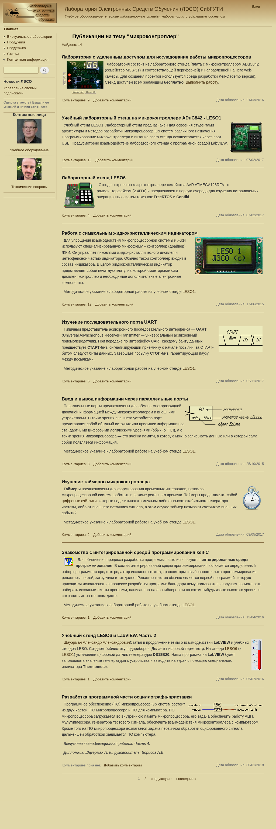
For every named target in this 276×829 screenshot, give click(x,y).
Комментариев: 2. (76, 535)
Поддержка (16, 48)
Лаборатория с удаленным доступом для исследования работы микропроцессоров (156, 57)
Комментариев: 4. (76, 215)
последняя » (186, 779)
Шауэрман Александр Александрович (97, 642)
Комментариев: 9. (76, 100)
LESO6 (231, 648)
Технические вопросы (29, 187)
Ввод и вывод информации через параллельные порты (125, 399)
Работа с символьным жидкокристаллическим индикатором (130, 233)
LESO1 (188, 291)
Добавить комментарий (112, 100)
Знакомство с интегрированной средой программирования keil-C (135, 552)
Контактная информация (27, 59)
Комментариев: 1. (76, 617)
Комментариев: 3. (76, 464)
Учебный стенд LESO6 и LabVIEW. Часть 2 (109, 635)
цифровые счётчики (79, 501)
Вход (256, 6)
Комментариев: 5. (76, 381)
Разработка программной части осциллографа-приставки (127, 697)
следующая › (161, 779)
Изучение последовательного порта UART (109, 322)
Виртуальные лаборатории (29, 37)
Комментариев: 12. (77, 304)
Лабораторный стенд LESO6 (94, 177)
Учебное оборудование (29, 150)
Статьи (13, 54)
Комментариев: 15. (77, 160)
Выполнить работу (202, 82)
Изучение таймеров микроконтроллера (106, 481)
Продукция (16, 42)
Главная (11, 29)
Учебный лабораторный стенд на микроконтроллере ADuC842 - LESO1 (141, 118)
